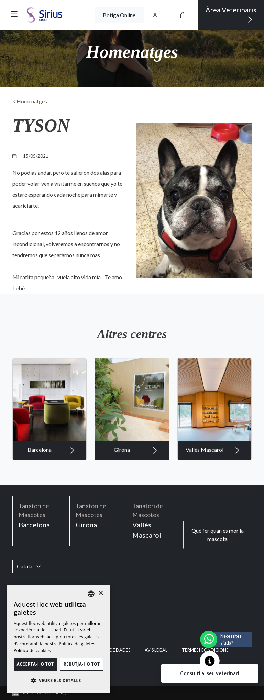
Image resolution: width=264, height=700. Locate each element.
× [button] (100, 593)
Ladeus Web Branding (43, 693)
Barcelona (51, 457)
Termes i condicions (205, 650)
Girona (135, 457)
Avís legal (156, 650)
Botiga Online (119, 15)
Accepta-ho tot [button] (35, 664)
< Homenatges (29, 101)
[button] (14, 14)
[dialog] (58, 639)
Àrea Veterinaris (231, 15)
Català (29, 566)
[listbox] (91, 593)
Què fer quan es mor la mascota (217, 534)
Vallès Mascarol (213, 457)
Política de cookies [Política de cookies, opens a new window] (32, 651)
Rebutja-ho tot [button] (82, 664)
